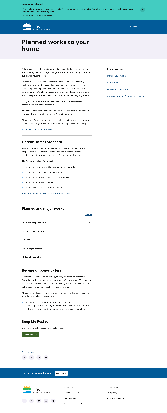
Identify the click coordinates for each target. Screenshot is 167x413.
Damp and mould (115, 82)
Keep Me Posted (30, 334)
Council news (112, 387)
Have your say (70, 398)
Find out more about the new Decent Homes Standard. (47, 193)
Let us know (61, 373)
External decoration (57, 257)
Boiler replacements (57, 248)
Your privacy (112, 393)
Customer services (71, 393)
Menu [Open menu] (133, 26)
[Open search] (142, 27)
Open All (88, 214)
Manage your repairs (116, 76)
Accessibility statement (116, 398)
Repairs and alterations (118, 89)
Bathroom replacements (57, 222)
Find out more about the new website (37, 16)
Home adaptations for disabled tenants (125, 96)
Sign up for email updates (74, 404)
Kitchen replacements (57, 231)
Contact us (68, 387)
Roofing (57, 239)
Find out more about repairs (39, 129)
